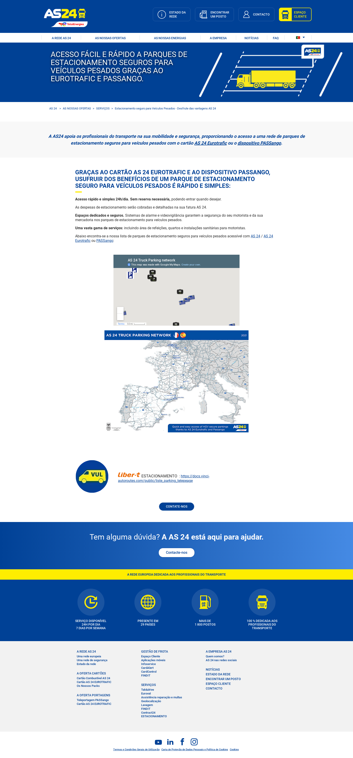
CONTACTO (214, 688)
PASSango (104, 240)
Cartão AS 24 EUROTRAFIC (94, 682)
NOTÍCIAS (251, 38)
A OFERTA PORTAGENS (93, 695)
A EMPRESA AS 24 (218, 651)
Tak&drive (147, 689)
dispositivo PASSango (259, 143)
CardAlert (147, 667)
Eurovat (146, 693)
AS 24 (53, 108)
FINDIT (145, 675)
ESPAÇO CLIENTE (218, 683)
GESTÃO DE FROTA (154, 651)
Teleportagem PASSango (93, 700)
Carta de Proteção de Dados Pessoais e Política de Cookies (194, 749)
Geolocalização (151, 701)
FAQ (276, 38)
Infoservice (148, 664)
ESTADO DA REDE (218, 674)
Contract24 (148, 712)
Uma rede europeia (89, 656)
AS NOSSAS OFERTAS (110, 38)
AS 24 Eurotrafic (210, 143)
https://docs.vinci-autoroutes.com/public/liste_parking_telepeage (163, 478)
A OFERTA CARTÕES (91, 673)
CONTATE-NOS (176, 506)
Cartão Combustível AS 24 (93, 678)
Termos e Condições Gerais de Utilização (136, 749)
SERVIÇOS (103, 108)
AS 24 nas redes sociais (221, 660)
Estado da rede (86, 664)
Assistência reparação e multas (161, 697)
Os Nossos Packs (88, 686)
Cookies (234, 749)
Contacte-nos (176, 552)
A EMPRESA (218, 38)
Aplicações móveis (153, 660)
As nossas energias (170, 38)
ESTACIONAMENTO (154, 716)
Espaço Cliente (150, 656)
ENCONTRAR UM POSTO (223, 679)
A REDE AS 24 (61, 38)
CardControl (148, 671)
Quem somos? (215, 656)
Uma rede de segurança (92, 660)
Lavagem (147, 705)
